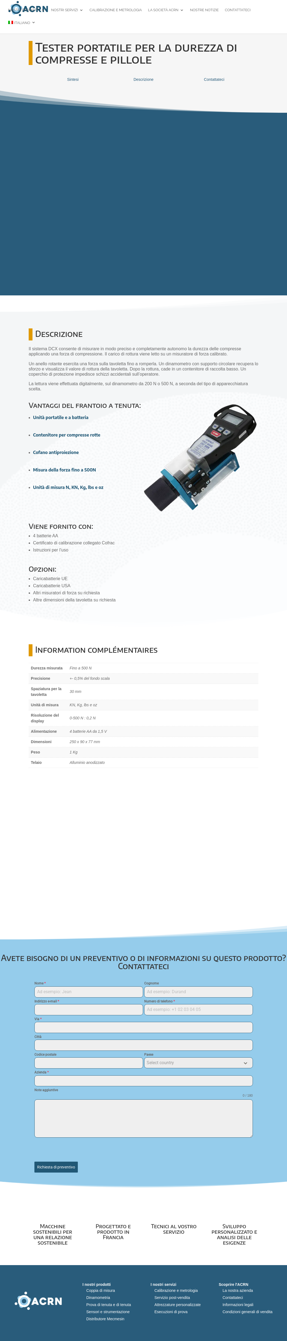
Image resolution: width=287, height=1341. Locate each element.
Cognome (151, 983)
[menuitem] (21, 27)
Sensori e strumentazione (108, 1309)
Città (38, 1037)
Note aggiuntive (46, 1090)
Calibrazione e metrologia (116, 11)
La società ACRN (163, 11)
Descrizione (143, 79)
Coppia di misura (100, 1288)
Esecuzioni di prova (170, 1309)
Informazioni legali (238, 1302)
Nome (40, 983)
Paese (148, 1055)
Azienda (41, 1072)
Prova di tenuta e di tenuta (108, 1302)
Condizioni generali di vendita (248, 1309)
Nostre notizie (204, 11)
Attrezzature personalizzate (177, 1302)
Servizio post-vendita (172, 1295)
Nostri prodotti (24, 11)
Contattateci (238, 11)
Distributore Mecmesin (105, 1316)
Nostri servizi (64, 11)
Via (38, 1019)
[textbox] (193, 1063)
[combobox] (198, 1062)
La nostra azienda (238, 1288)
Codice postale (45, 1055)
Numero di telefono (159, 1001)
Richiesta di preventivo (56, 1167)
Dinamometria (98, 1295)
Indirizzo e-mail (46, 1001)
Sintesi (73, 79)
